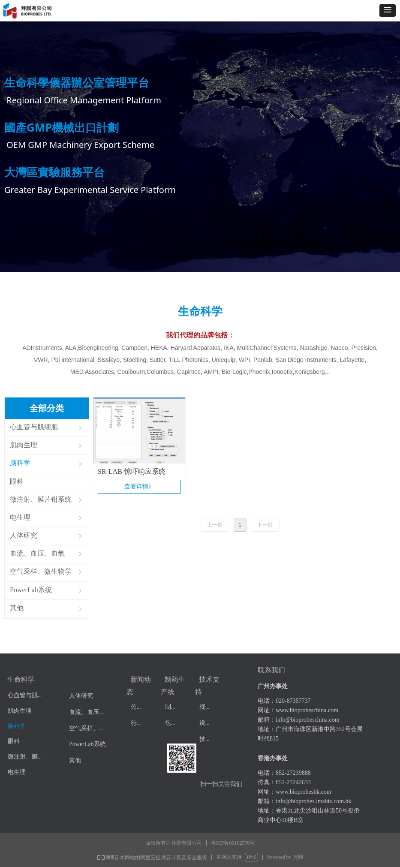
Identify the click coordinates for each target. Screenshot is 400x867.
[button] (387, 10)
